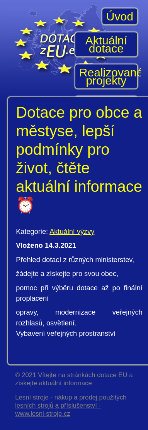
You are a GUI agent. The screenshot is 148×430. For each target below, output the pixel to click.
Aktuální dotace (106, 44)
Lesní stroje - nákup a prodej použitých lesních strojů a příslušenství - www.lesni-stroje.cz (70, 405)
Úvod (119, 16)
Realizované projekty (108, 76)
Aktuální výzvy (71, 231)
